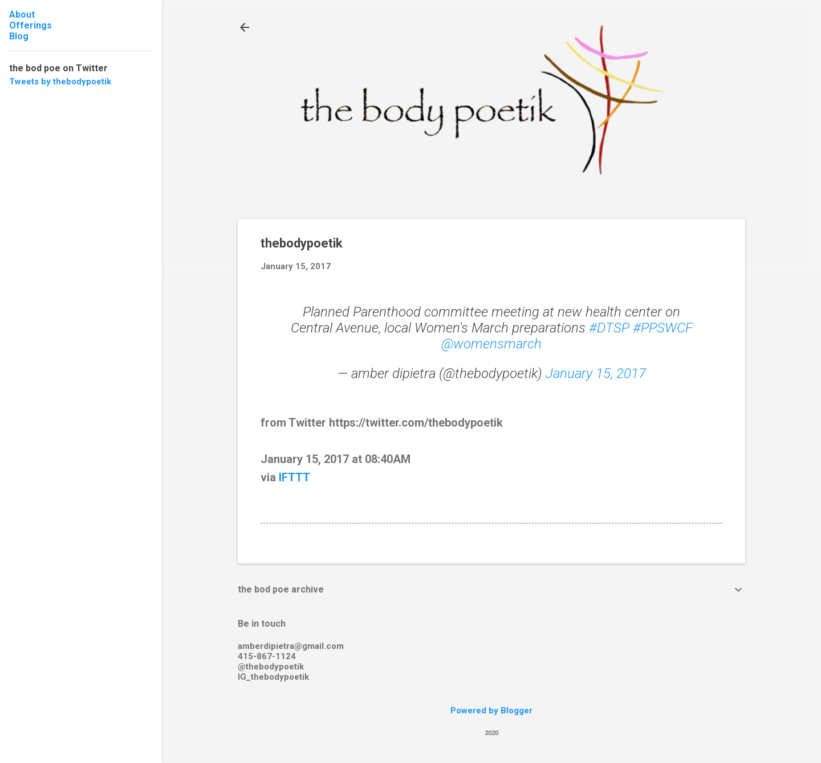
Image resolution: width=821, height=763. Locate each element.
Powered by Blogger (491, 710)
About (22, 14)
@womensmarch (491, 344)
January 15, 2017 (596, 374)
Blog (19, 36)
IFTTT (294, 477)
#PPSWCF (663, 328)
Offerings (30, 25)
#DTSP (609, 328)
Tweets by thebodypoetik (60, 81)
